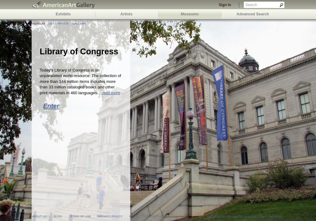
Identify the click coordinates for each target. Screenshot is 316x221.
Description (59, 23)
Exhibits (63, 14)
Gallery (79, 23)
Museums (190, 14)
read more (111, 93)
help (133, 216)
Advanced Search (252, 14)
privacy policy (110, 216)
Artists (126, 14)
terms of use (80, 216)
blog (58, 216)
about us (39, 216)
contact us (153, 216)
